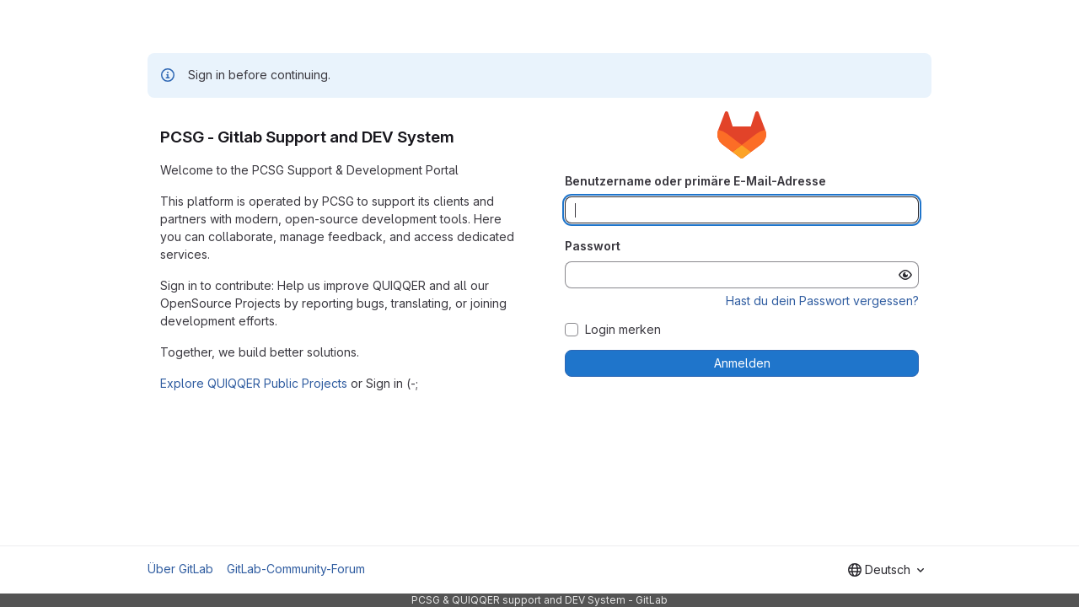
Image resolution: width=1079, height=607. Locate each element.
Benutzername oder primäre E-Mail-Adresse (695, 181)
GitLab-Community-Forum (296, 568)
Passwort (592, 246)
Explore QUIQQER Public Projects (253, 383)
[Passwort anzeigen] (905, 274)
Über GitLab (180, 568)
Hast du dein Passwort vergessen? (822, 300)
